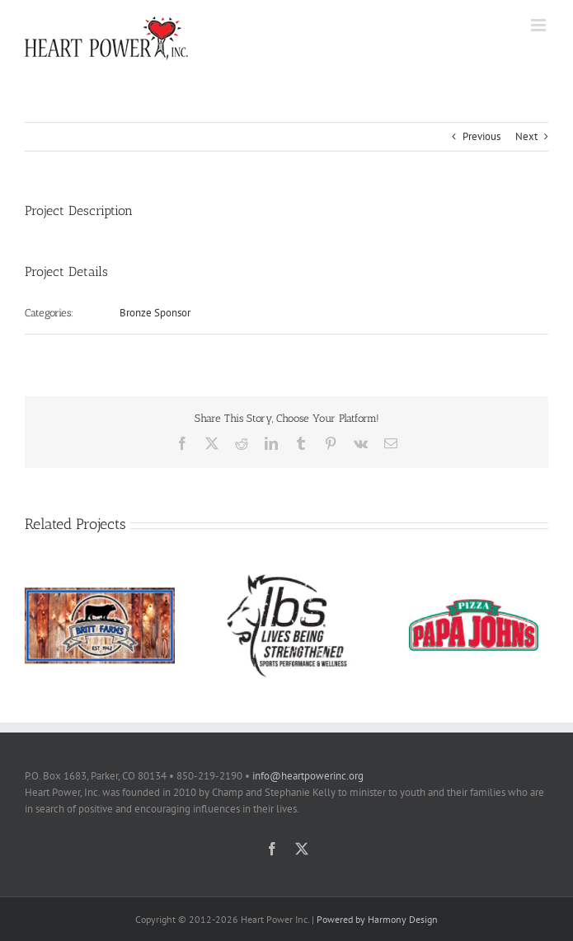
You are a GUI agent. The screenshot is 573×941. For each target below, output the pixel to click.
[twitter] (301, 848)
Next (526, 136)
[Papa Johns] (473, 575)
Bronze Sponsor (155, 313)
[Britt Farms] (100, 575)
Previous (481, 136)
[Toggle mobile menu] (539, 25)
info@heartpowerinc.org (308, 776)
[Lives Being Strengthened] (286, 575)
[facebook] (272, 848)
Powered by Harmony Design (377, 919)
